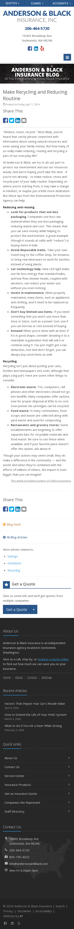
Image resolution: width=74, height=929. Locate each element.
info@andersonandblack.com (28, 864)
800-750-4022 (19, 857)
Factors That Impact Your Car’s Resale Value (37, 706)
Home (7, 677)
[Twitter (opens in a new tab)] (11, 120)
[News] (26, 923)
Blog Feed (12, 524)
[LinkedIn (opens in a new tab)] (36, 48)
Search (60, 906)
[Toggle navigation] (67, 57)
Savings (12, 556)
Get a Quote (16, 609)
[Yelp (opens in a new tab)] (42, 48)
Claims (37, 3)
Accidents (62, 3)
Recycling (13, 570)
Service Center (37, 776)
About (19, 677)
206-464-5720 (19, 850)
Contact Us (37, 767)
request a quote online (53, 659)
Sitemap (46, 677)
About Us (37, 758)
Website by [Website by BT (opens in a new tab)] (13, 916)
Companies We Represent (37, 802)
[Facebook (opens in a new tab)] (30, 48)
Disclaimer (24, 911)
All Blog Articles (15, 537)
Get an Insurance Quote (37, 794)
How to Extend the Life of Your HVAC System (37, 717)
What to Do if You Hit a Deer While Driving (37, 728)
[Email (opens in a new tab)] (23, 120)
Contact (32, 677)
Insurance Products (37, 785)
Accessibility (44, 911)
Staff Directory (37, 811)
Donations (14, 563)
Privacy (8, 911)
